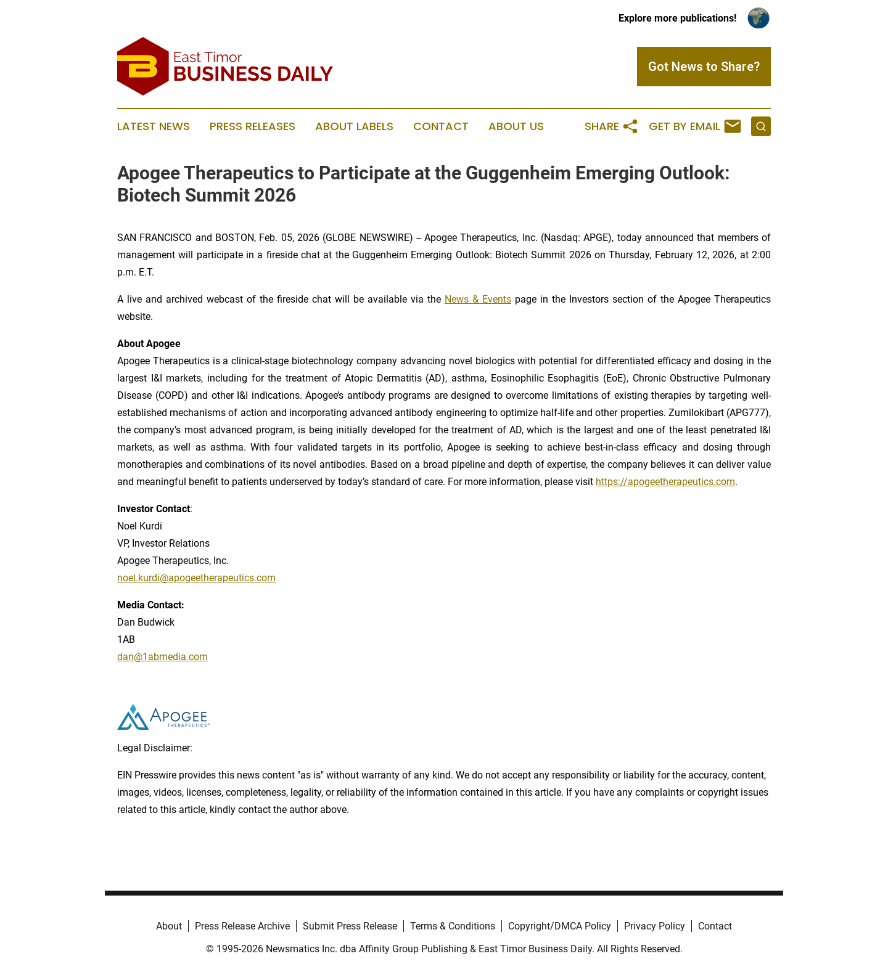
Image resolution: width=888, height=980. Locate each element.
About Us (516, 126)
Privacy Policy (654, 926)
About (169, 926)
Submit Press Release (350, 926)
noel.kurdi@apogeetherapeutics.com (196, 578)
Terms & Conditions (452, 926)
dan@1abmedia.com (162, 657)
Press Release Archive (242, 926)
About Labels (354, 126)
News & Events (478, 299)
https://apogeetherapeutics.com (665, 482)
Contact (441, 126)
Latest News (153, 126)
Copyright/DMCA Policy (559, 926)
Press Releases (252, 126)
